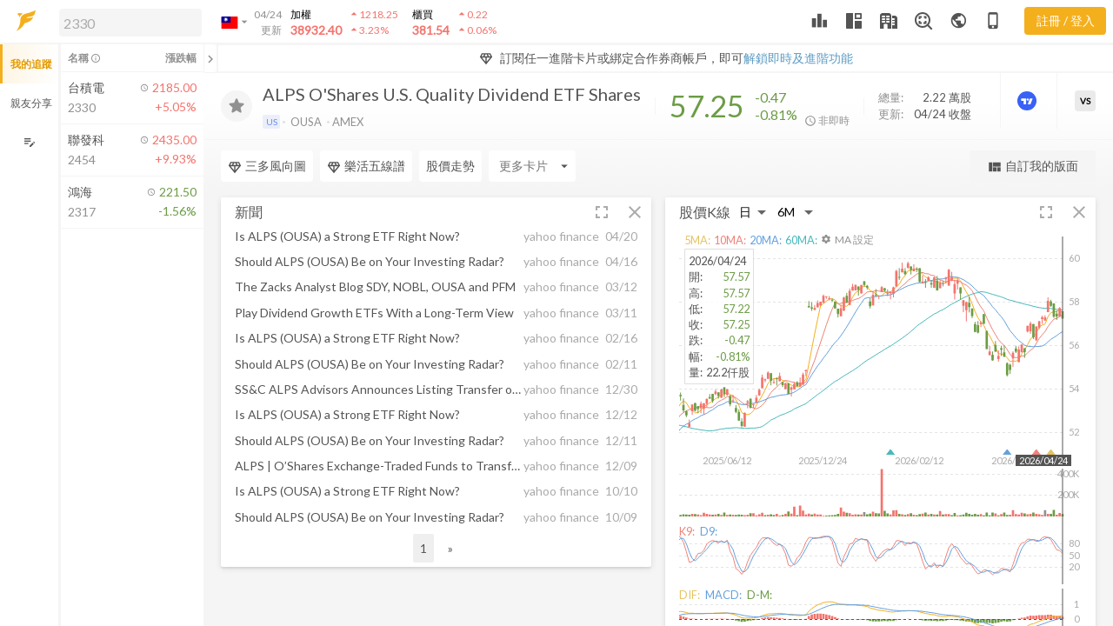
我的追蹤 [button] (31, 63)
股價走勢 (450, 165)
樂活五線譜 (366, 166)
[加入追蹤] (236, 106)
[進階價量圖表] (1028, 101)
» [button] (450, 548)
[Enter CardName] (532, 166)
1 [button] (423, 548)
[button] (127, 21)
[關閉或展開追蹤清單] (210, 58)
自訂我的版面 (1032, 166)
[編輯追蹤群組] (29, 142)
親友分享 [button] (31, 103)
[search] (130, 23)
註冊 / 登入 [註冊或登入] (1065, 20)
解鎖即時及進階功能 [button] (798, 57)
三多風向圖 (267, 166)
